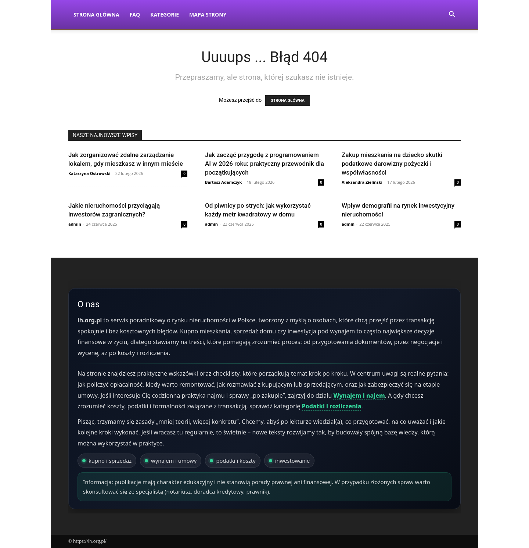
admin (74, 224)
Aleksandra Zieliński (362, 182)
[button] (452, 15)
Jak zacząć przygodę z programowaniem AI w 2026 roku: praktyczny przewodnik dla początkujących (264, 163)
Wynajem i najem (359, 395)
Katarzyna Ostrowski (89, 173)
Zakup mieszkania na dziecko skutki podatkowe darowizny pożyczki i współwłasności (392, 163)
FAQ (135, 14)
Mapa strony (207, 14)
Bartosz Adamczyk (223, 182)
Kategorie (164, 14)
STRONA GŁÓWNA (288, 100)
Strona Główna (96, 14)
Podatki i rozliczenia (331, 406)
